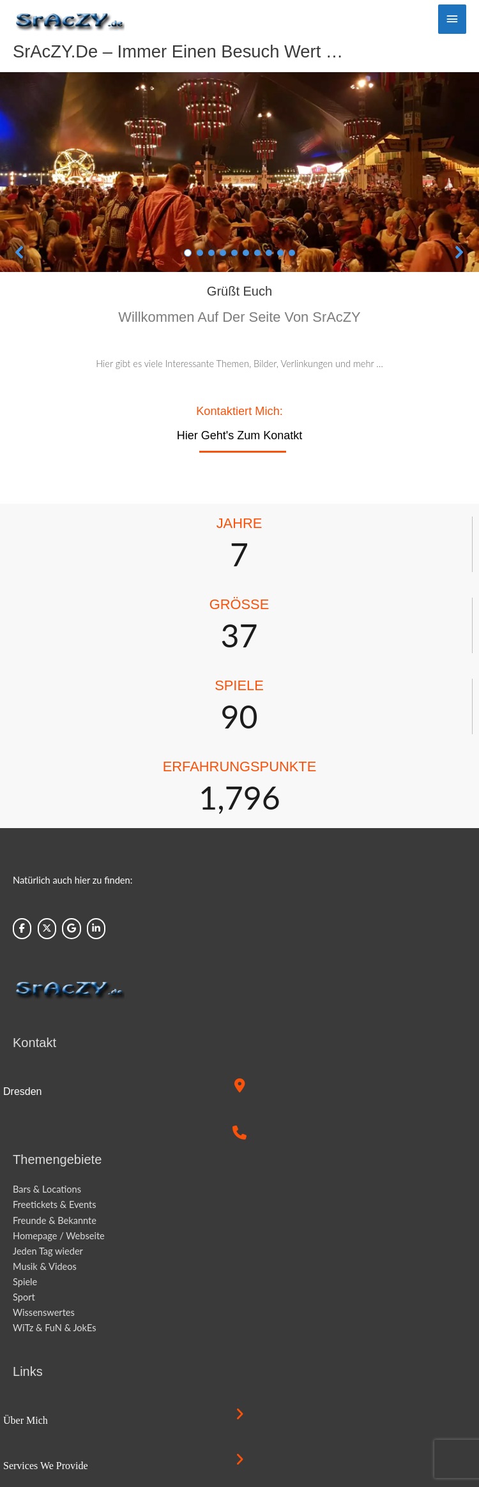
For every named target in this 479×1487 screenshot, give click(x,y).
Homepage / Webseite (59, 1235)
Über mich (25, 1420)
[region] (239, 172)
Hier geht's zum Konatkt (240, 435)
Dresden (22, 1091)
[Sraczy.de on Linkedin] (96, 928)
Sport (24, 1297)
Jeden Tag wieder (48, 1251)
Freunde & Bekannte (54, 1220)
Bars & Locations (47, 1189)
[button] (20, 252)
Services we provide (45, 1465)
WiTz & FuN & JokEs (54, 1327)
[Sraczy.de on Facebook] (22, 928)
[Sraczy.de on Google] (71, 928)
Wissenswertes (44, 1312)
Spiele (25, 1281)
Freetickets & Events (54, 1204)
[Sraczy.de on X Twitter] (47, 928)
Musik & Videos (45, 1266)
